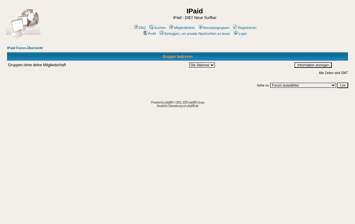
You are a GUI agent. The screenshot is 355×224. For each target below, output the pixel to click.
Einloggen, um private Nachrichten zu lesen (195, 33)
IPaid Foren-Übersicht (25, 48)
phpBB (169, 102)
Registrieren (244, 28)
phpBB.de (192, 106)
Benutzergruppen (214, 28)
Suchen (157, 28)
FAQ (140, 28)
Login (240, 33)
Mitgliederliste (182, 28)
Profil (149, 33)
